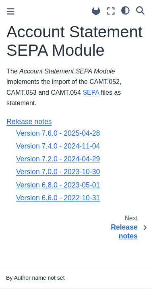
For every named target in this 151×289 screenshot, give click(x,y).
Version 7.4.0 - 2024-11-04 (58, 146)
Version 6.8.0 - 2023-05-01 (58, 185)
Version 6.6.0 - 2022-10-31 (58, 198)
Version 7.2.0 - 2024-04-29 (58, 159)
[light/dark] (125, 10)
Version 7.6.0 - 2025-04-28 (58, 133)
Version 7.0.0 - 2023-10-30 (58, 172)
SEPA (91, 92)
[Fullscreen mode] (110, 11)
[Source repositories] (96, 11)
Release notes (29, 122)
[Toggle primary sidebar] (10, 11)
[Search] (140, 10)
